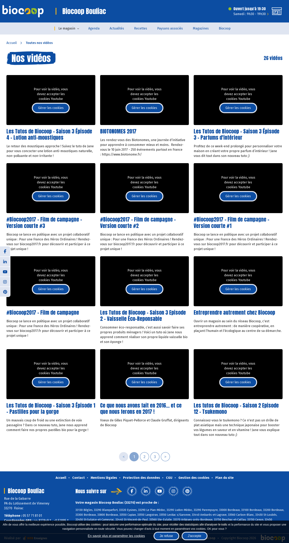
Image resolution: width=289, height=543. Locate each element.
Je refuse (166, 536)
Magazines (201, 28)
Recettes (140, 28)
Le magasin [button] (66, 28)
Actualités (117, 28)
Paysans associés (170, 28)
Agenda (94, 28)
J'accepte (194, 536)
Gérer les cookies (51, 108)
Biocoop (225, 28)
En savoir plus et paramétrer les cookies (116, 536)
